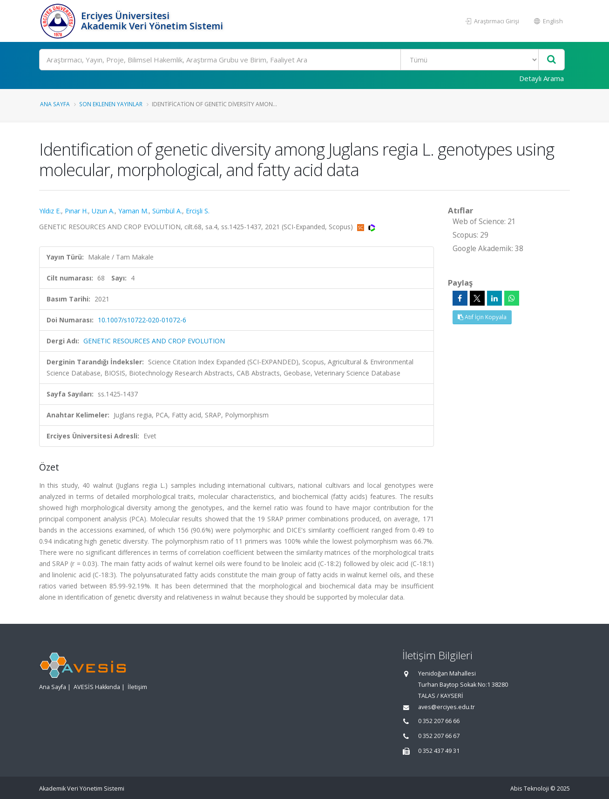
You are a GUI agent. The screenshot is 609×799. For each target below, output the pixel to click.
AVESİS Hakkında (97, 687)
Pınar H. (76, 210)
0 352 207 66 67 (439, 736)
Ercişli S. (198, 210)
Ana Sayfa (55, 104)
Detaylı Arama (541, 78)
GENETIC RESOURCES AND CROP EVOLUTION (154, 340)
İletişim (137, 687)
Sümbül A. (167, 210)
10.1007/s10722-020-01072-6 (142, 319)
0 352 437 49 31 (439, 751)
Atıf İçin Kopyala (482, 317)
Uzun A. (103, 210)
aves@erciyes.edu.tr (446, 707)
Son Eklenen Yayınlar (110, 104)
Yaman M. (133, 210)
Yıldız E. (50, 210)
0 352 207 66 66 (439, 721)
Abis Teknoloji (529, 788)
